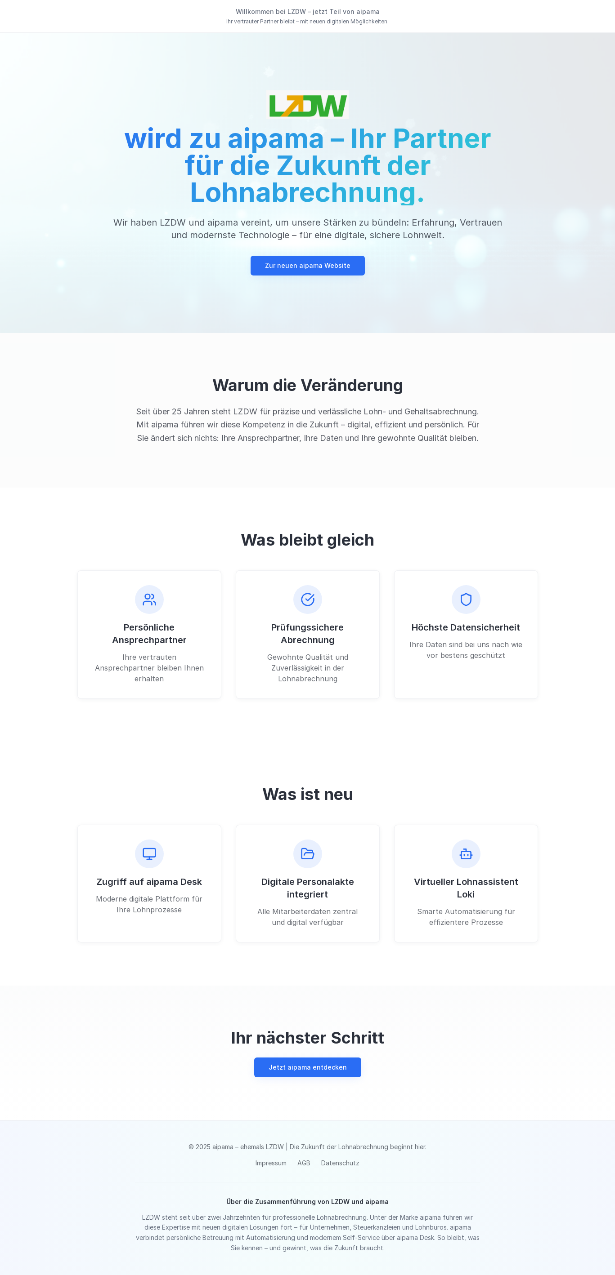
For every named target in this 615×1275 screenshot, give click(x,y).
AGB (303, 1163)
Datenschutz (340, 1163)
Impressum (271, 1163)
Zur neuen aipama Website (307, 265)
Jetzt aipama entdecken (308, 1067)
